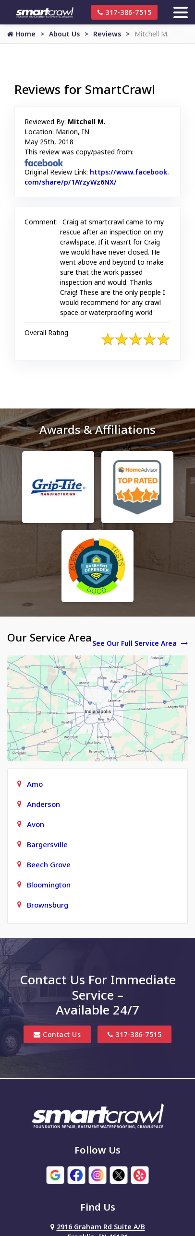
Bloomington (49, 884)
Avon (35, 824)
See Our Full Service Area (140, 643)
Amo (35, 784)
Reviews (107, 33)
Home (21, 33)
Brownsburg (47, 905)
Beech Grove (49, 864)
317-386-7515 (124, 12)
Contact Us (57, 1034)
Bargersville (47, 844)
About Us (64, 33)
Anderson (43, 804)
